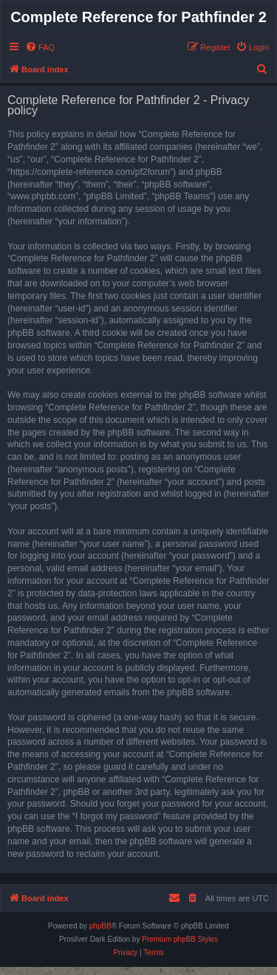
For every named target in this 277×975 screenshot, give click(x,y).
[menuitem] (40, 47)
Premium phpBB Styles (180, 939)
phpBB (100, 926)
